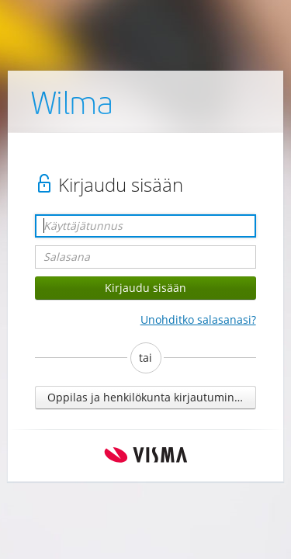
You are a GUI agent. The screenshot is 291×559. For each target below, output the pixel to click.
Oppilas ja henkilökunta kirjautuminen (147, 397)
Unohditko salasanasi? (198, 319)
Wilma (72, 106)
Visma (145, 455)
